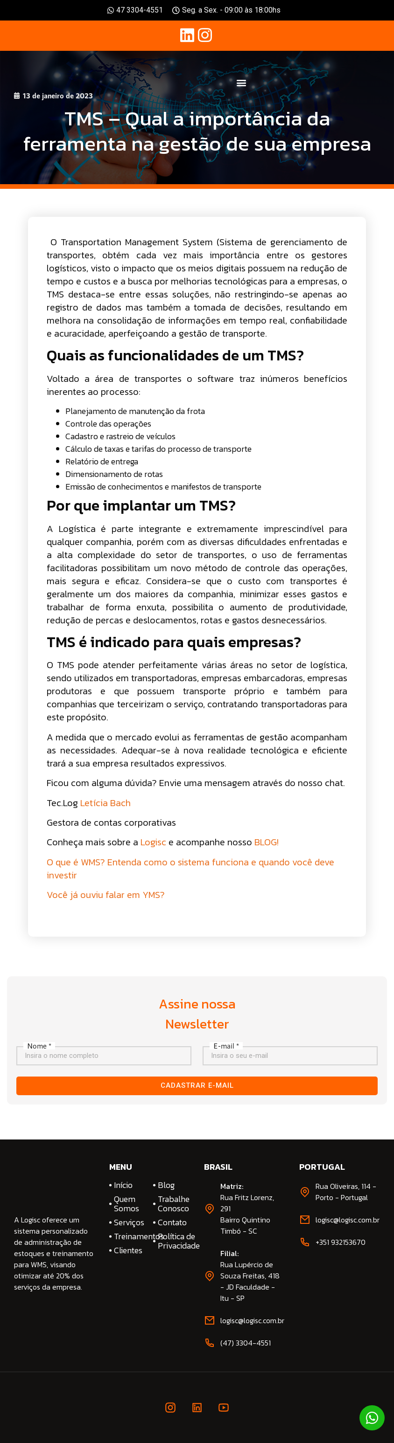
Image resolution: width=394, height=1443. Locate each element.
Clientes (128, 1250)
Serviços (129, 1222)
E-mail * (226, 1045)
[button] (241, 82)
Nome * (39, 1045)
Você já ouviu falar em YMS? (106, 895)
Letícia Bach (105, 803)
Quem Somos (126, 1203)
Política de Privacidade (174, 1241)
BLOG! (266, 842)
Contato (172, 1222)
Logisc (153, 842)
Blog (166, 1185)
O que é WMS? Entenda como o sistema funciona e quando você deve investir (190, 868)
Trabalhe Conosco (174, 1203)
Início (123, 1185)
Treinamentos (130, 1236)
